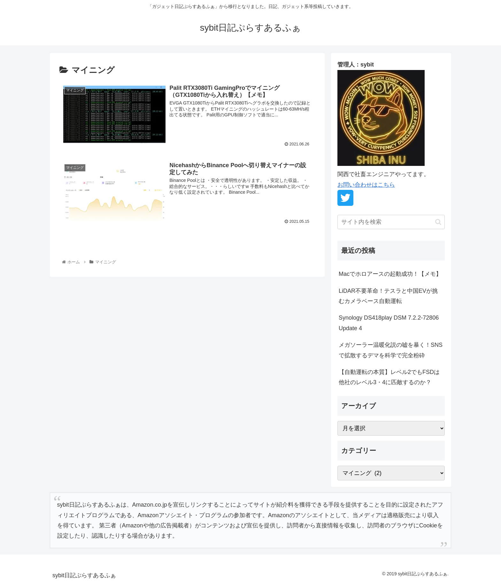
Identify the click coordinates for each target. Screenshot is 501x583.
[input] (391, 222)
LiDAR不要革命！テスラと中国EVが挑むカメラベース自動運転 (388, 296)
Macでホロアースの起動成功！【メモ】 (390, 274)
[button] (438, 222)
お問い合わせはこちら (366, 185)
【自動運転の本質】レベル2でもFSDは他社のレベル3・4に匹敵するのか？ (389, 377)
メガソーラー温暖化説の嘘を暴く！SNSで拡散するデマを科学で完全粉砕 (391, 350)
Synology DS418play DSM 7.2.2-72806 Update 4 (389, 323)
